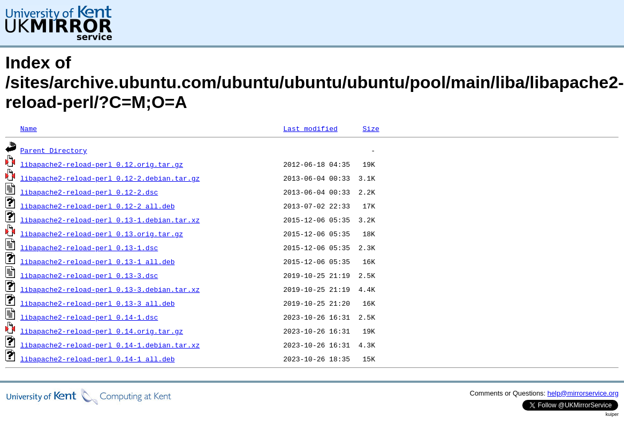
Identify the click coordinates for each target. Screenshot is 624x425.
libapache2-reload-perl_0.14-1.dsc (89, 317)
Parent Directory (53, 150)
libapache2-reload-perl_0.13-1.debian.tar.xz (110, 220)
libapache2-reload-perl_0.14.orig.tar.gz (101, 331)
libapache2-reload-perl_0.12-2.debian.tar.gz (110, 178)
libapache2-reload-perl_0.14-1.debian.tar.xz (110, 345)
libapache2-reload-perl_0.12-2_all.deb (97, 206)
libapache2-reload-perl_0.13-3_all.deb (97, 303)
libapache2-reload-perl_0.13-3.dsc (89, 275)
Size (370, 128)
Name (28, 128)
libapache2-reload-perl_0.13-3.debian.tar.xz (110, 289)
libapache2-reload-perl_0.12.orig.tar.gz (101, 164)
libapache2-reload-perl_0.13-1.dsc (89, 247)
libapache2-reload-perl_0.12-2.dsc (89, 192)
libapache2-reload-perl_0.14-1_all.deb (97, 359)
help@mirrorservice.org (583, 393)
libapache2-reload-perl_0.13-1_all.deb (97, 261)
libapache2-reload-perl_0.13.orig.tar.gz (101, 233)
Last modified (310, 128)
